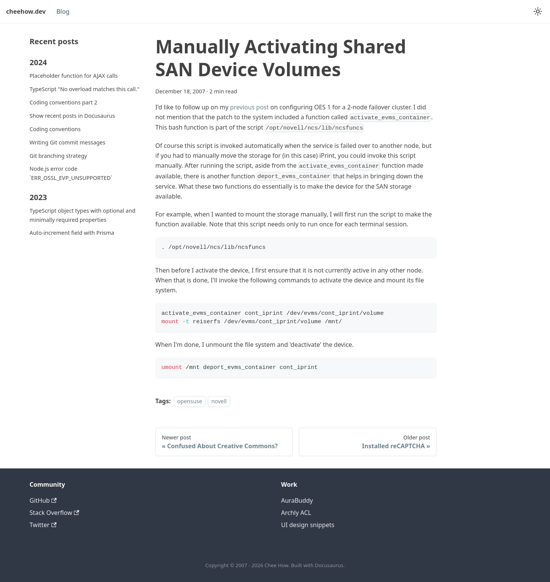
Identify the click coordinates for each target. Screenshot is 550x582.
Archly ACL (296, 512)
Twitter (43, 525)
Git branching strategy (58, 155)
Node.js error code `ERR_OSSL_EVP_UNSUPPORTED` (71, 173)
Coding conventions (55, 129)
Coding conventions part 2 (64, 102)
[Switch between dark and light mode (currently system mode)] (538, 11)
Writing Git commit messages (68, 142)
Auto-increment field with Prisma (72, 232)
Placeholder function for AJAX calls (74, 75)
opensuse (189, 401)
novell (218, 401)
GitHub (43, 500)
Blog (62, 11)
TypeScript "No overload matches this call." (85, 89)
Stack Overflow (54, 512)
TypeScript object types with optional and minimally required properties (83, 215)
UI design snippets (308, 525)
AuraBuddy (297, 500)
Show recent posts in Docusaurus (72, 115)
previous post (249, 107)
